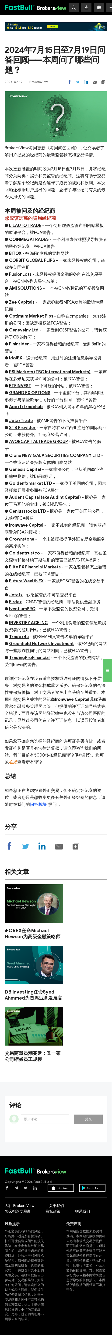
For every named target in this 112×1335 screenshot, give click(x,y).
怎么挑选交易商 (18, 1211)
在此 (13, 762)
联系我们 (82, 1211)
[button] (99, 7)
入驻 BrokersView (19, 1206)
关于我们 (56, 1206)
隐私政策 (53, 1211)
